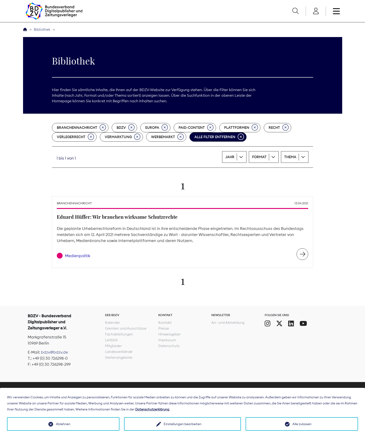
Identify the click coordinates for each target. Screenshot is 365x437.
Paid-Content (196, 127)
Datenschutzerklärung (152, 409)
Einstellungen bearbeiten (182, 424)
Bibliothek (42, 29)
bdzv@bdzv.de (54, 352)
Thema (290, 157)
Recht (279, 127)
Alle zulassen (301, 424)
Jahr (229, 157)
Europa (156, 127)
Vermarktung (122, 137)
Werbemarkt (167, 137)
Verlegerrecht (75, 137)
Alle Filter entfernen (219, 137)
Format (259, 157)
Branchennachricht (81, 127)
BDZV (126, 127)
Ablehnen (63, 424)
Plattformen (241, 127)
